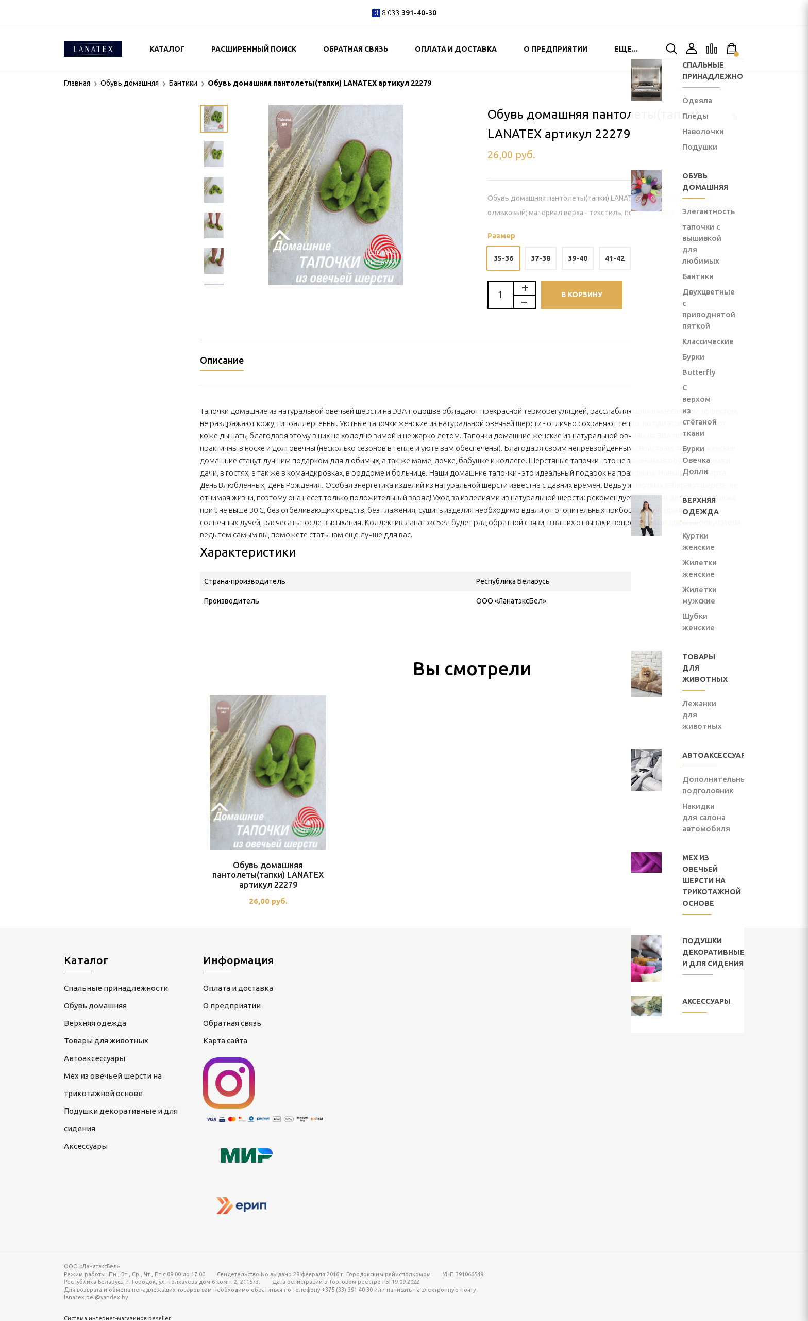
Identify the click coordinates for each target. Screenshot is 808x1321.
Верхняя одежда (95, 1020)
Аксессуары (86, 1142)
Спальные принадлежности (116, 985)
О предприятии (555, 49)
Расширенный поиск (253, 49)
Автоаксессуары (94, 1055)
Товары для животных (106, 1037)
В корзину (581, 294)
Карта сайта (225, 1037)
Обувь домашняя (95, 1002)
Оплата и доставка (456, 49)
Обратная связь (355, 49)
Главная (77, 83)
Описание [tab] (222, 360)
